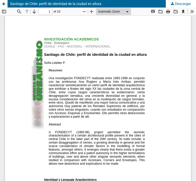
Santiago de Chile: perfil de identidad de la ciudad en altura (55, 4)
